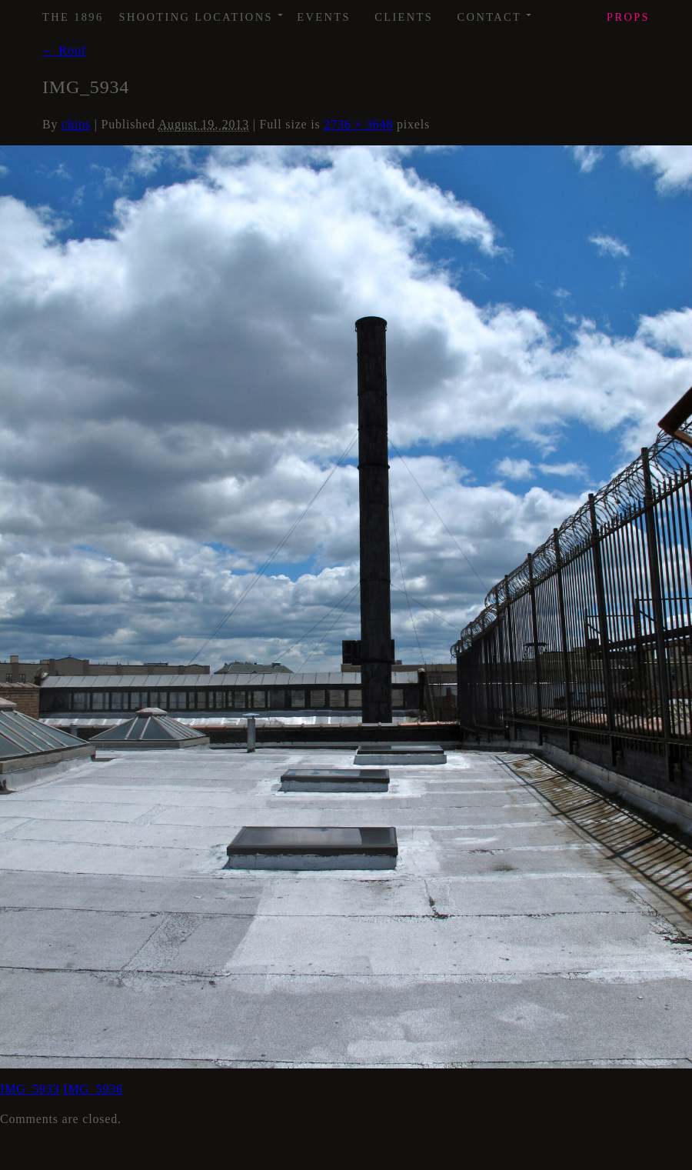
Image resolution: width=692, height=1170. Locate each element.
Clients (403, 17)
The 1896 (73, 17)
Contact (495, 11)
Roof (64, 50)
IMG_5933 (30, 1088)
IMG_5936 (93, 1088)
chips (76, 124)
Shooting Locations (201, 11)
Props (628, 17)
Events (324, 17)
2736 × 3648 (358, 124)
